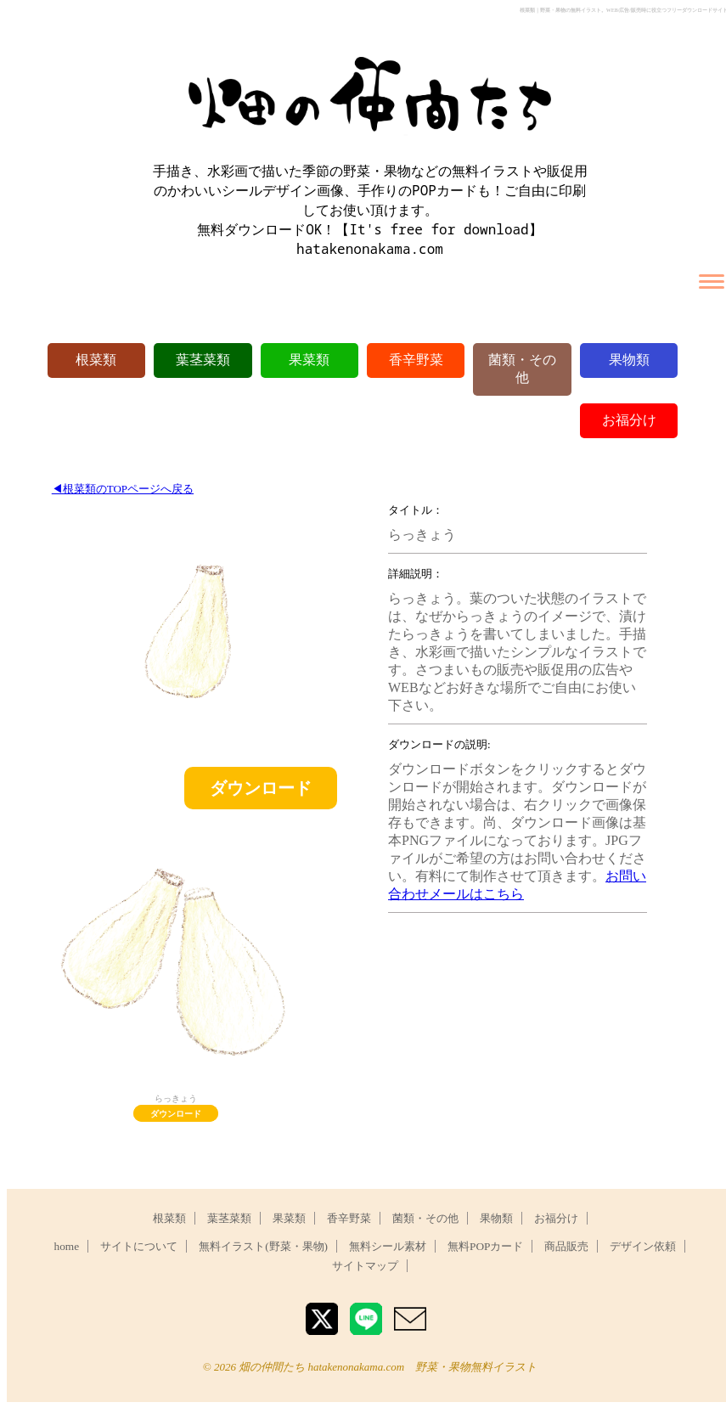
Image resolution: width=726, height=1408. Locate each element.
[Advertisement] (516, 1032)
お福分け (629, 420)
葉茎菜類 (203, 359)
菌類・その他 (425, 1218)
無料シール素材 (387, 1246)
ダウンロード (261, 788)
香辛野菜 (416, 359)
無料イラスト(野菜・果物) (263, 1246)
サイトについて (138, 1246)
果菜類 (309, 359)
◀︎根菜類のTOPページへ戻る (123, 488)
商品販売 (566, 1246)
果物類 (629, 359)
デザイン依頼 (643, 1246)
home (67, 1246)
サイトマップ (365, 1265)
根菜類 (96, 359)
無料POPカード (485, 1246)
